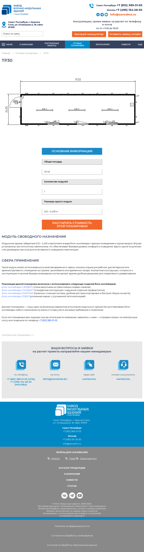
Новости (125, 44)
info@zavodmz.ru (123, 14)
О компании (26, 44)
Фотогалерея (103, 44)
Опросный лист (86, 458)
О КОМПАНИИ (72, 474)
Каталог (53, 458)
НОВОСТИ (72, 480)
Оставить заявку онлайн (125, 34)
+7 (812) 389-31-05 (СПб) (21, 379)
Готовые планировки (27, 53)
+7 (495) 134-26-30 (129, 10)
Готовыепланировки (77, 44)
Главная (6, 53)
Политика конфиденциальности (72, 526)
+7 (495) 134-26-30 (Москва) (21, 383)
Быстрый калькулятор (89, 34)
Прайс (70, 458)
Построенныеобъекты (52, 44)
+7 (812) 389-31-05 (129, 5)
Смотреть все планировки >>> (18, 335)
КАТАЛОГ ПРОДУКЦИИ (72, 468)
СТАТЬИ (72, 486)
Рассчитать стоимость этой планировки (72, 224)
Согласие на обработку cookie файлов (72, 535)
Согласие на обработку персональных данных (72, 545)
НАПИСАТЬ (89, 379)
